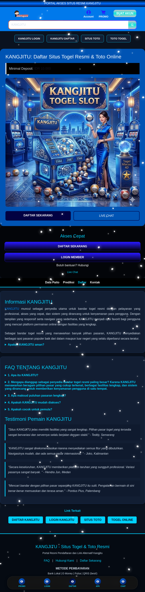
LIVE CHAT (106, 215)
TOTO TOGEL (118, 38)
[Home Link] (27, 14)
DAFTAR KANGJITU (25, 519)
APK (98, 582)
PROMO (21, 582)
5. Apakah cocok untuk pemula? (30, 409)
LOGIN (47, 582)
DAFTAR (72, 582)
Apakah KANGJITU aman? (26, 344)
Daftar (82, 282)
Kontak (95, 282)
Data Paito (52, 282)
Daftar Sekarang (90, 560)
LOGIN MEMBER (72, 257)
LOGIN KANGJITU (61, 519)
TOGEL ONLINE (122, 519)
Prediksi (68, 282)
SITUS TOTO (92, 38)
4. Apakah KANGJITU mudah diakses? (34, 402)
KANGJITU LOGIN (29, 38)
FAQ (47, 560)
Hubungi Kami (65, 560)
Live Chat (72, 272)
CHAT (123, 582)
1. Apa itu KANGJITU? (23, 375)
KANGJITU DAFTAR (62, 38)
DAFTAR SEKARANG (38, 215)
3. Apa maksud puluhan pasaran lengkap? (37, 395)
